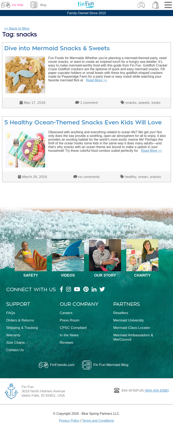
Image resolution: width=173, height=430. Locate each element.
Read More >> (96, 80)
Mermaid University (128, 320)
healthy (130, 177)
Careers (66, 313)
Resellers (120, 313)
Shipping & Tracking (22, 328)
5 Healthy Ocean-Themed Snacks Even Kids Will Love (83, 122)
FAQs (10, 313)
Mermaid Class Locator (131, 328)
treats (156, 102)
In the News (69, 335)
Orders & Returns (20, 320)
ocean (143, 177)
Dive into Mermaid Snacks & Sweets (57, 48)
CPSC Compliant (73, 328)
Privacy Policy (69, 420)
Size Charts (15, 342)
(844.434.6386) (157, 390)
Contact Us (15, 350)
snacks (131, 102)
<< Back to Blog (16, 28)
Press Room (69, 320)
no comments (89, 177)
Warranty (13, 335)
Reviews (66, 342)
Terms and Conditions (98, 420)
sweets (144, 102)
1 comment (89, 102)
